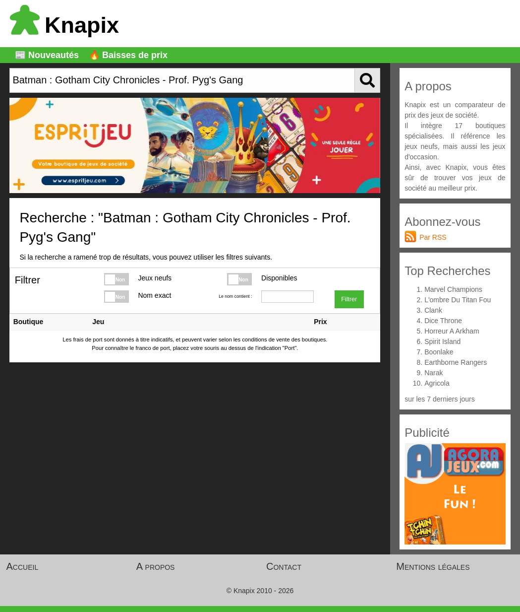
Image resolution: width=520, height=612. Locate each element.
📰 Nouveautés (47, 55)
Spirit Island (442, 341)
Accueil (22, 566)
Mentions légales (432, 566)
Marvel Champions (453, 289)
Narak (433, 373)
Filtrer (349, 299)
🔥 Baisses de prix (128, 55)
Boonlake (438, 352)
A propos (155, 566)
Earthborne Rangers (455, 362)
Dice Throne (443, 321)
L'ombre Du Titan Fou (457, 300)
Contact (283, 566)
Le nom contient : (235, 296)
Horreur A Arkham (451, 331)
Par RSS (432, 237)
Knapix (64, 25)
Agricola (437, 383)
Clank (433, 310)
